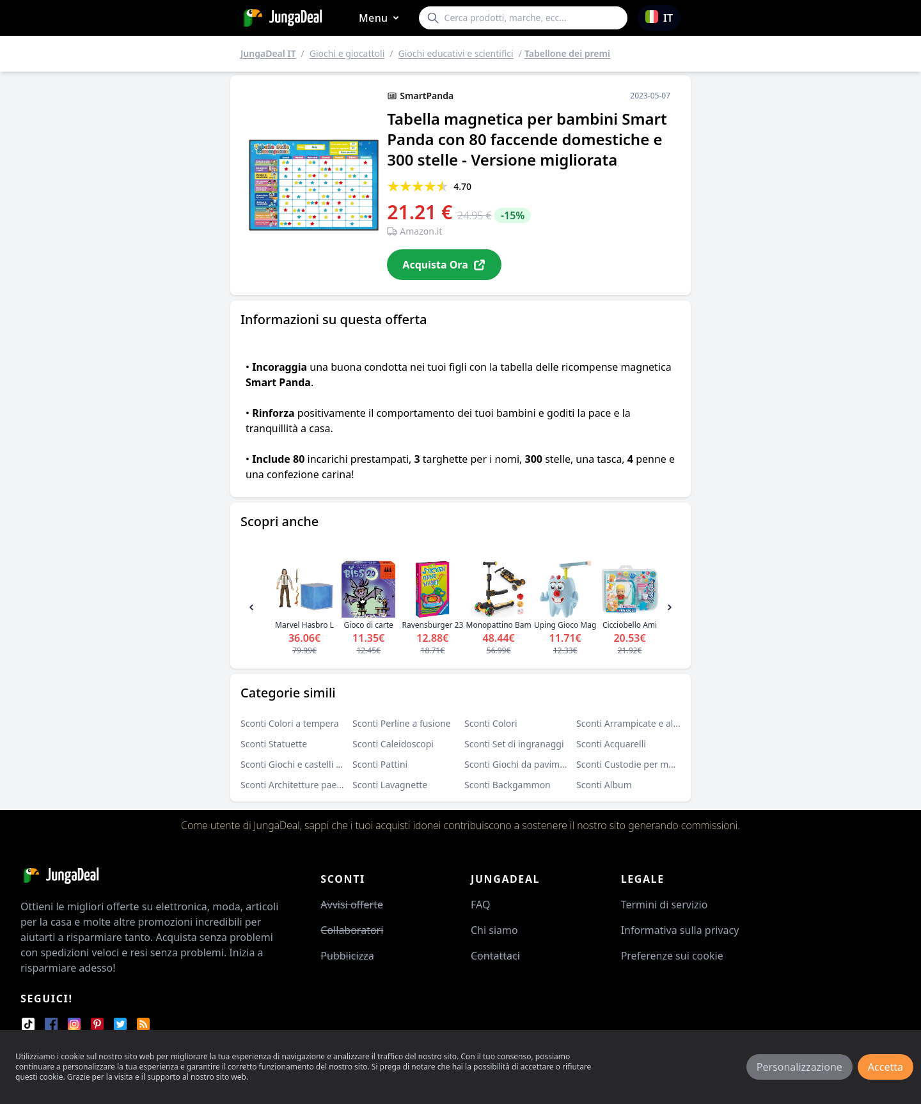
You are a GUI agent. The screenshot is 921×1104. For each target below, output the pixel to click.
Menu (381, 18)
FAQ (480, 905)
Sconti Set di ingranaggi (514, 744)
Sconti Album (604, 785)
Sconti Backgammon (507, 785)
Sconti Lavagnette (389, 785)
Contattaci (495, 956)
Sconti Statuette (273, 744)
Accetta (885, 1067)
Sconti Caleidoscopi (393, 744)
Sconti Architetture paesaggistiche (312, 785)
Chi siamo (494, 930)
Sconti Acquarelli (611, 744)
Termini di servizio (664, 905)
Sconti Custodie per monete (634, 764)
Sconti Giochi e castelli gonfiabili (307, 764)
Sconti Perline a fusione (401, 723)
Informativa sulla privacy (680, 930)
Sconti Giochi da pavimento (521, 764)
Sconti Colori (490, 723)
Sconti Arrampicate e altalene (637, 723)
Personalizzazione (799, 1067)
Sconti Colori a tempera (289, 723)
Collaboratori (351, 930)
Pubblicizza (347, 956)
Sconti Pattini (379, 764)
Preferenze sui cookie (672, 956)
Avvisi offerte (351, 905)
